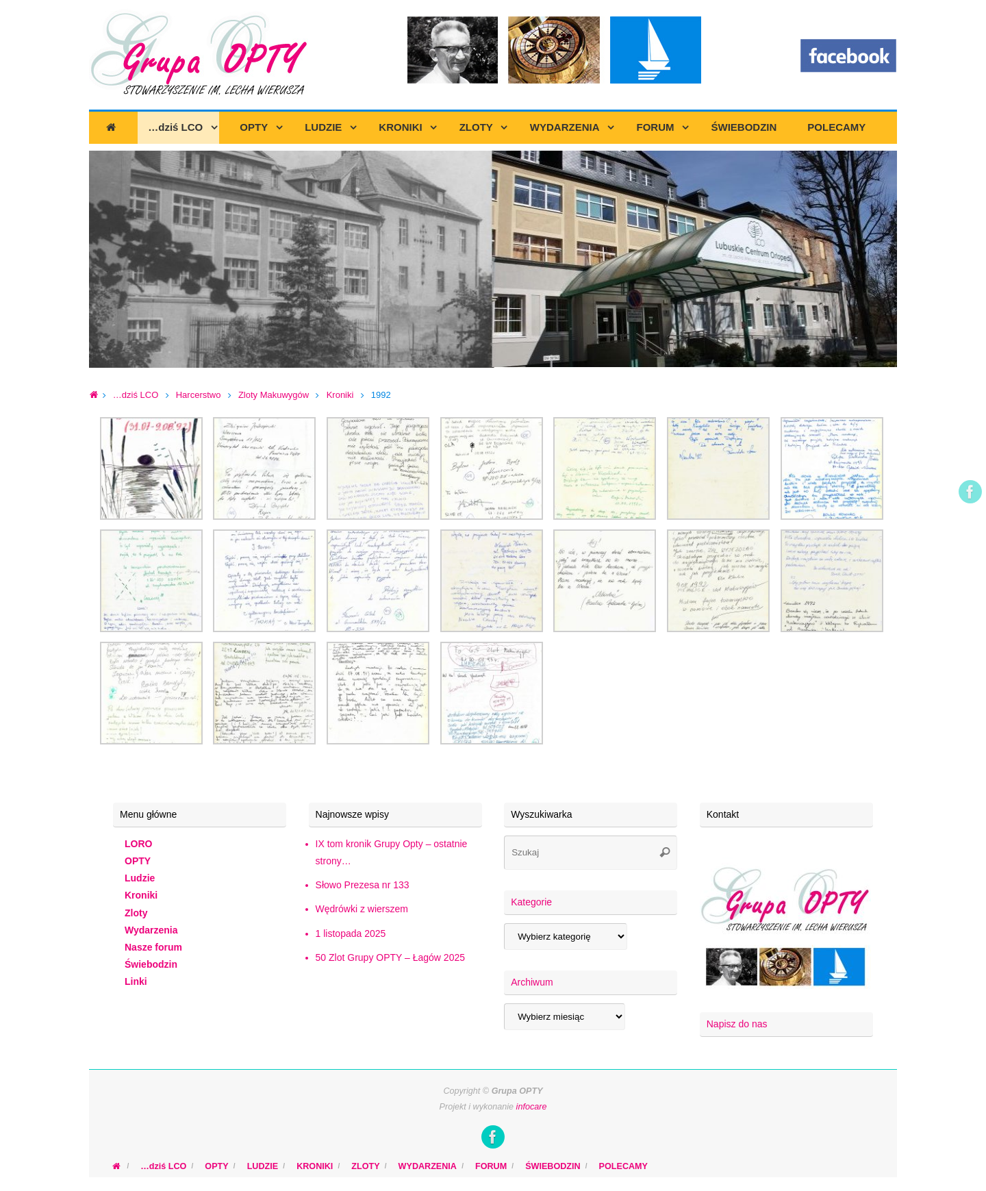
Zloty (136, 912)
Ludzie (140, 878)
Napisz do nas (737, 1023)
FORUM (491, 1166)
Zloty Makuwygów (273, 395)
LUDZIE (262, 1166)
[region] (493, 259)
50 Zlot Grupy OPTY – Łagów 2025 (390, 957)
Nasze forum (153, 947)
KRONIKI (314, 1166)
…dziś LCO (135, 395)
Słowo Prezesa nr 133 (362, 884)
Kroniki (340, 395)
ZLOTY (365, 1166)
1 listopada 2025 (351, 933)
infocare (531, 1107)
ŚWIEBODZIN (552, 1166)
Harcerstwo (198, 395)
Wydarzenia (151, 930)
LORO (138, 843)
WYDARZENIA (428, 1166)
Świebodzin (151, 964)
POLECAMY (623, 1166)
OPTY (138, 860)
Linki (136, 981)
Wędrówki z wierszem (362, 908)
